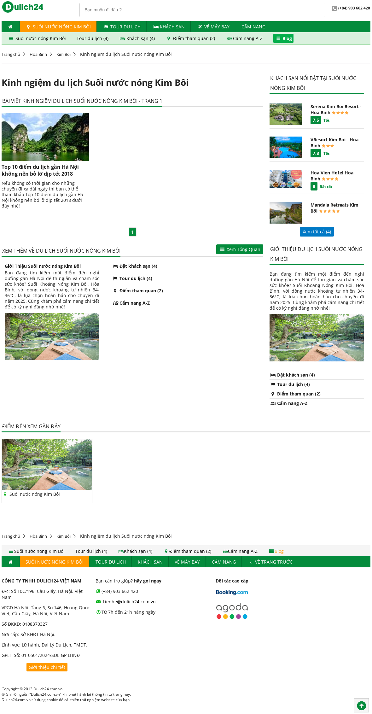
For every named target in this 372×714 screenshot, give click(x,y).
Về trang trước (270, 562)
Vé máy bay (213, 27)
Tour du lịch (122, 27)
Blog (283, 38)
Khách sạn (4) (137, 38)
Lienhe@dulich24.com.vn (126, 602)
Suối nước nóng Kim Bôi (58, 27)
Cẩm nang (253, 27)
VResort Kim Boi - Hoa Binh (334, 143)
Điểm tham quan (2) (191, 38)
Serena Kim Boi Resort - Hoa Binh (336, 109)
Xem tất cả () (317, 232)
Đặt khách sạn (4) (134, 266)
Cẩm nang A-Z (245, 38)
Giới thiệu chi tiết (47, 667)
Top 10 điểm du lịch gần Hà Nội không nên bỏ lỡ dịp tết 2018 (40, 170)
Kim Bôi (63, 54)
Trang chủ (11, 54)
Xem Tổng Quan (239, 249)
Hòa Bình (38, 54)
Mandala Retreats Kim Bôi (334, 208)
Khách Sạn (169, 27)
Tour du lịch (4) (93, 38)
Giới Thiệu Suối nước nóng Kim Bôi (43, 266)
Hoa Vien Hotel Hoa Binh (332, 176)
